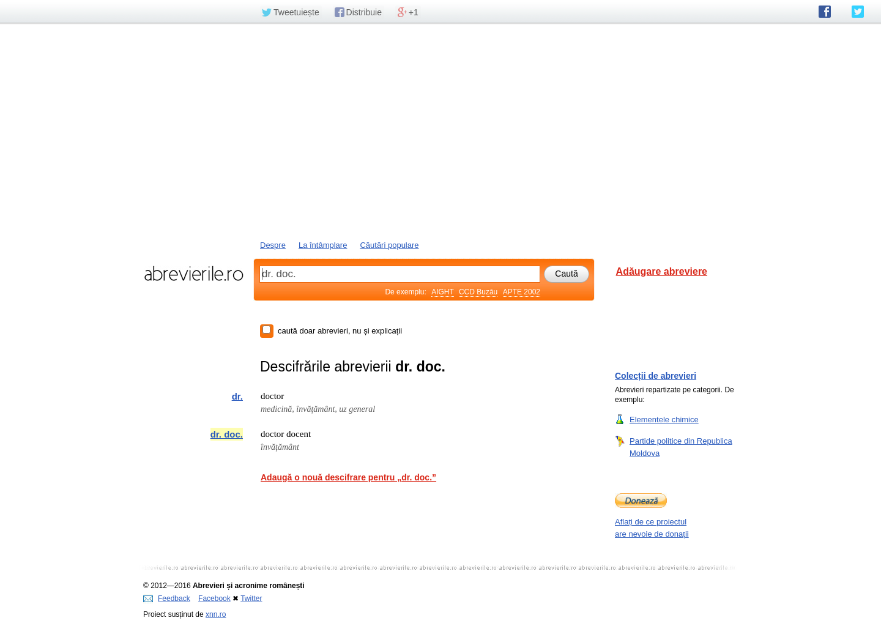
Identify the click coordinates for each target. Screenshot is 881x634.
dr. (237, 396)
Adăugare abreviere (661, 271)
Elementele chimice (664, 419)
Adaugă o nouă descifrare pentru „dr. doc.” (348, 477)
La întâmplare (323, 245)
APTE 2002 (521, 292)
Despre (273, 245)
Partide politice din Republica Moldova (681, 447)
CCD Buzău (478, 292)
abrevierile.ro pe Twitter (858, 12)
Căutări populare (389, 245)
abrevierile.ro (193, 274)
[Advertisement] (440, 130)
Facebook (214, 598)
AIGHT (442, 292)
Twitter (251, 598)
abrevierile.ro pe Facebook (825, 12)
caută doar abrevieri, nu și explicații (340, 330)
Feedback (166, 598)
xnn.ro (216, 614)
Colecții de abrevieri (655, 376)
